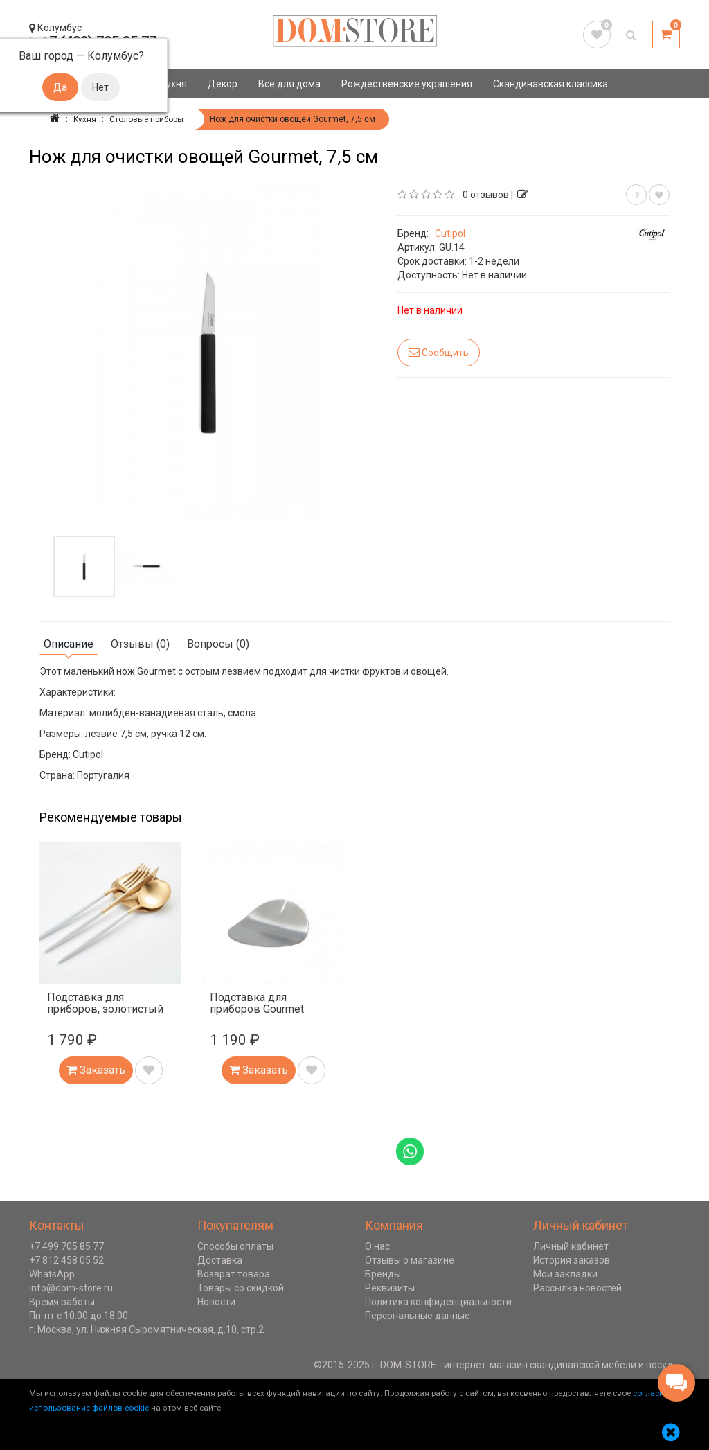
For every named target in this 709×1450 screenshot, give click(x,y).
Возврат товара (233, 1274)
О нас (377, 1246)
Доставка (219, 1260)
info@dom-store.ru (71, 1287)
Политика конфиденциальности (438, 1301)
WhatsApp (52, 1274)
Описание (68, 644)
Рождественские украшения (406, 83)
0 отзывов (486, 194)
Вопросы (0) (218, 644)
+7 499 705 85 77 (66, 1246)
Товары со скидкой (240, 1287)
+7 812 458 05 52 (66, 1260)
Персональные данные (417, 1315)
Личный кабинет (571, 1246)
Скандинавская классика (550, 83)
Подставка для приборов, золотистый (105, 1003)
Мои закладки (565, 1274)
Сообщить (439, 352)
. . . (638, 83)
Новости (216, 1301)
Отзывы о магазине (409, 1260)
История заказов (571, 1260)
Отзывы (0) (140, 644)
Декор (222, 83)
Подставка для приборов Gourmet (257, 1003)
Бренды (383, 1274)
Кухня (173, 83)
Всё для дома (289, 83)
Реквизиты (390, 1287)
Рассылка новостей (577, 1287)
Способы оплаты (235, 1246)
